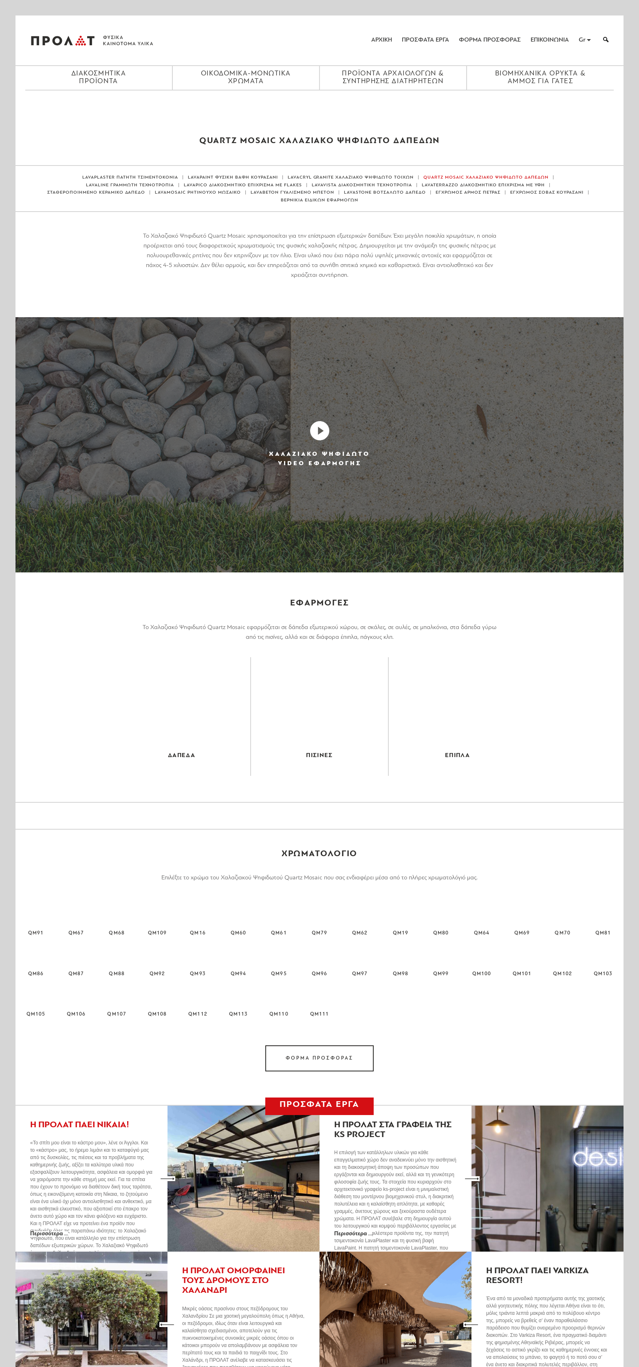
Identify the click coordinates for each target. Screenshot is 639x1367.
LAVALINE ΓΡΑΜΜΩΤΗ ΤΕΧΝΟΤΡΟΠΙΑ (130, 185)
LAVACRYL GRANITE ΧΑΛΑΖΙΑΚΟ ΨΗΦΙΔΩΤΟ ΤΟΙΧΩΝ (351, 177)
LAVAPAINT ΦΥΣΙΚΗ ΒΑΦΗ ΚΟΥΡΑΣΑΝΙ (233, 177)
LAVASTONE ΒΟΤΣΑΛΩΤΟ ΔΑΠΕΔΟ (385, 192)
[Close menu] (319, 104)
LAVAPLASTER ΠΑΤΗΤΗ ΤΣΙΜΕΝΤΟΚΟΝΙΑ (130, 177)
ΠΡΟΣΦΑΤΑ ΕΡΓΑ (425, 40)
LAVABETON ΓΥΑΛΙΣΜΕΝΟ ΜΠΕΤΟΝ (292, 192)
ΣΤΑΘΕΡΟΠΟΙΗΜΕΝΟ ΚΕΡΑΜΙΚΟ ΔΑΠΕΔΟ (96, 192)
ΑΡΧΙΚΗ (381, 40)
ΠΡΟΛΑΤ (62, 40)
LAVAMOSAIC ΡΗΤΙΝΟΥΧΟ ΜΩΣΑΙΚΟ (198, 192)
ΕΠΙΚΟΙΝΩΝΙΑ (550, 40)
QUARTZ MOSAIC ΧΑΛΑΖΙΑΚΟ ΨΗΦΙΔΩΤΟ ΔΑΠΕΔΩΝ (486, 177)
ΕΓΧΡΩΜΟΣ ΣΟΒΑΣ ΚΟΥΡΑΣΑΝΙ (547, 192)
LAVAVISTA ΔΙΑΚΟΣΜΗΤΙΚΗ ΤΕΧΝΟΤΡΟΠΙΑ (362, 185)
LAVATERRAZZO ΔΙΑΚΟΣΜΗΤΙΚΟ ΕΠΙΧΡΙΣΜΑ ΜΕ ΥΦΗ (483, 185)
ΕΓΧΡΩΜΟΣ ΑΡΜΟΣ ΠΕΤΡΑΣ (468, 192)
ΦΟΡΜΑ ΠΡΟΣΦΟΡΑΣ (490, 40)
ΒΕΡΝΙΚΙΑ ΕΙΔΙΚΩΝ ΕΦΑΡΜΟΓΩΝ (319, 200)
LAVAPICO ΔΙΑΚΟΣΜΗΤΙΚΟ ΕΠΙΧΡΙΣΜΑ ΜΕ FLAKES (243, 185)
